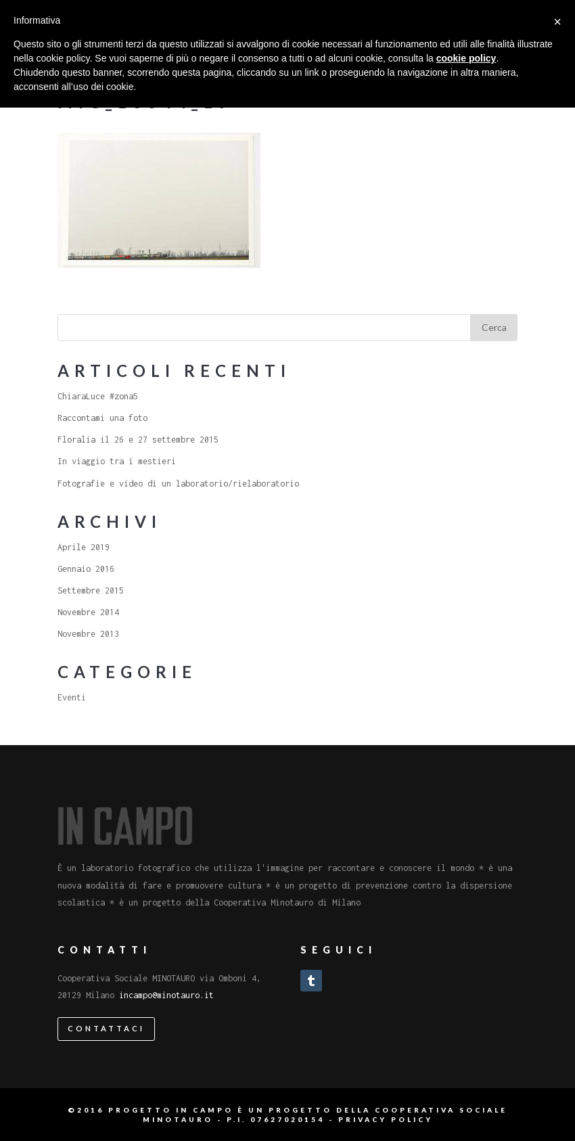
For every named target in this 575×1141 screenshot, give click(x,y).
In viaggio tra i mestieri (117, 461)
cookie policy (466, 58)
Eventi (72, 697)
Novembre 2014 (88, 612)
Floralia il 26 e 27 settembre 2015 (138, 439)
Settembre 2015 (91, 590)
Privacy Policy (385, 1119)
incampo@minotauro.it (166, 995)
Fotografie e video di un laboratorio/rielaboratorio (178, 483)
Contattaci (106, 1028)
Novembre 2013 (88, 634)
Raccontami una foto (102, 418)
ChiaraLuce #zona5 (98, 396)
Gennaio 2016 (86, 569)
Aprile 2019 (84, 547)
